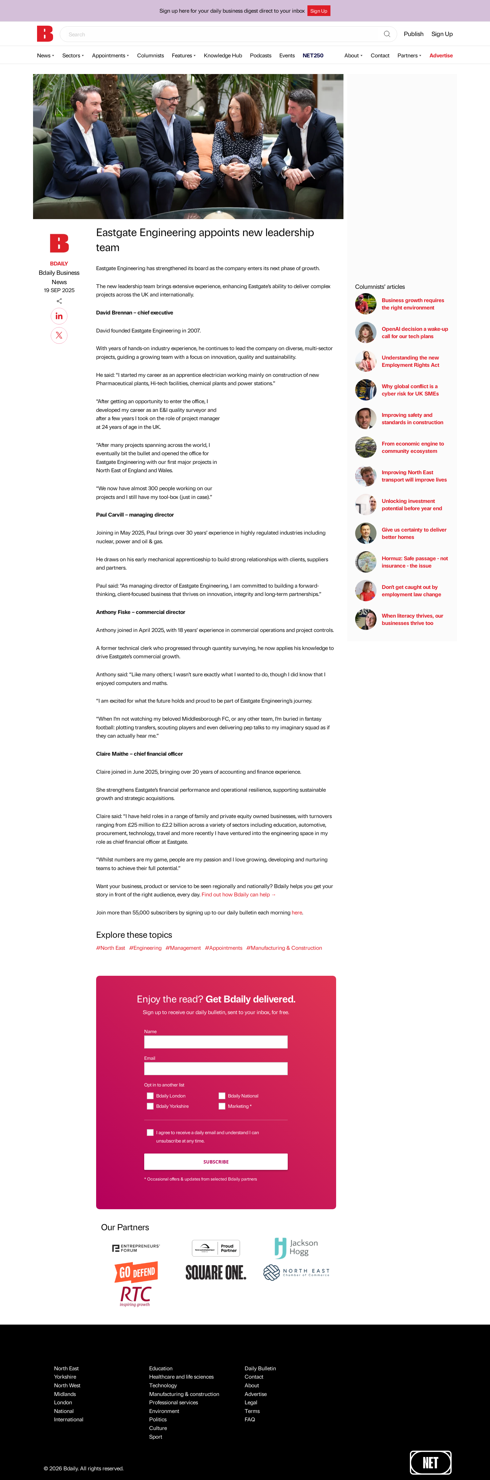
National (64, 1410)
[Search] (387, 34)
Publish (414, 33)
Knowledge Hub (223, 55)
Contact (380, 55)
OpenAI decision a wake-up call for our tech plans (401, 332)
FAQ (250, 1419)
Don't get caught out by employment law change (398, 590)
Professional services (173, 1402)
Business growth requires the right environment (399, 303)
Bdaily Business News (59, 277)
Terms (252, 1410)
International (68, 1419)
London (63, 1402)
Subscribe (216, 1162)
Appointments (108, 55)
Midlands (65, 1393)
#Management (183, 947)
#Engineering (145, 947)
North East (66, 1368)
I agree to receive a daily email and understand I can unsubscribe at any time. (207, 1136)
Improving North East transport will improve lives (401, 476)
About (351, 55)
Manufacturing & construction (184, 1393)
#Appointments (223, 947)
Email (149, 1058)
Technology (163, 1385)
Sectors (71, 55)
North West (67, 1385)
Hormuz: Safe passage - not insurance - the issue (401, 562)
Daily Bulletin (260, 1368)
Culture (158, 1427)
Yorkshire (65, 1376)
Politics (158, 1419)
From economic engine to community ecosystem (399, 447)
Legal (251, 1402)
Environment (164, 1410)
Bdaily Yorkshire (172, 1106)
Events (287, 55)
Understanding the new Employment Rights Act (397, 361)
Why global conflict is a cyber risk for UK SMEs (397, 390)
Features (182, 55)
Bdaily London (171, 1095)
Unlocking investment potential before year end (398, 504)
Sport (155, 1436)
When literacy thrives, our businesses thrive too (399, 619)
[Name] (216, 1041)
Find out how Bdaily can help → (239, 894)
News (43, 55)
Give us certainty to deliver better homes (401, 533)
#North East (110, 947)
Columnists (150, 55)
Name (150, 1031)
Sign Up (318, 10)
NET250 (313, 55)
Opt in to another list (164, 1084)
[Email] (216, 1068)
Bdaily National (243, 1095)
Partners (408, 55)
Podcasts (260, 55)
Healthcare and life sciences (181, 1376)
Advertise (441, 55)
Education (161, 1368)
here (297, 912)
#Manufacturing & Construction (284, 947)
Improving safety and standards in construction (399, 418)
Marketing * (240, 1106)
